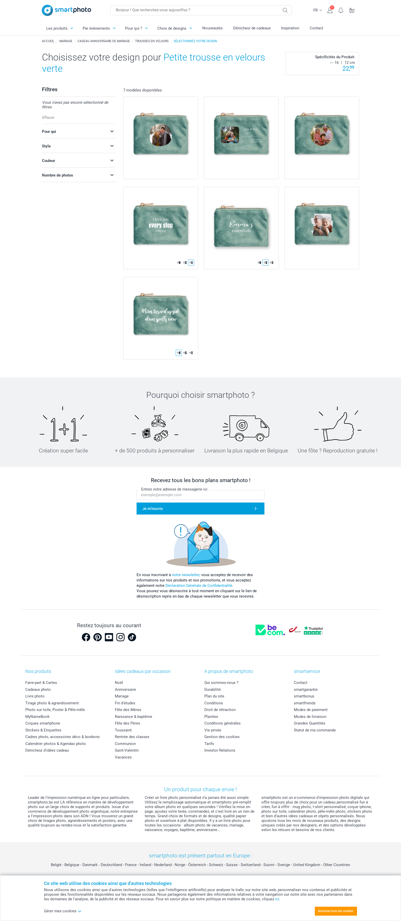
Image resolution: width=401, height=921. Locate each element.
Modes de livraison (310, 716)
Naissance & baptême (133, 716)
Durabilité (212, 689)
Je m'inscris (152, 508)
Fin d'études (125, 703)
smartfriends (305, 703)
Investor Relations (219, 750)
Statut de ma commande (315, 730)
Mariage (122, 696)
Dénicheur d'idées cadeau (47, 750)
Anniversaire (125, 689)
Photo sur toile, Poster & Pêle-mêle (55, 709)
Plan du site (214, 696)
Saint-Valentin (127, 750)
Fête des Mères (128, 709)
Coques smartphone (42, 723)
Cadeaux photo (38, 689)
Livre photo (34, 696)
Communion (125, 743)
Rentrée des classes (132, 737)
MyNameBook (37, 716)
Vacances (123, 757)
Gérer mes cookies (63, 911)
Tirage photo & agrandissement (52, 703)
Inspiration (290, 28)
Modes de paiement (311, 709)
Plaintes (211, 716)
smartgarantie (306, 689)
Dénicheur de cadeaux (252, 28)
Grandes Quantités (309, 723)
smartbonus (304, 696)
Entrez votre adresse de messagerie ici (174, 489)
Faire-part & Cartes (41, 682)
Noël (119, 682)
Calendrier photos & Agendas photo (55, 743)
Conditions (213, 703)
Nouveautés (212, 28)
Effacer (48, 117)
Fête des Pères (127, 723)
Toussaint (123, 730)
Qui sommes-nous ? (221, 682)
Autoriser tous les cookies (335, 911)
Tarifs (209, 743)
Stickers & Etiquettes (43, 730)
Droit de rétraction (220, 709)
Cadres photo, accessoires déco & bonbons (62, 737)
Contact (316, 28)
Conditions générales (222, 723)
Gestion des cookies (222, 737)
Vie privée (212, 730)
